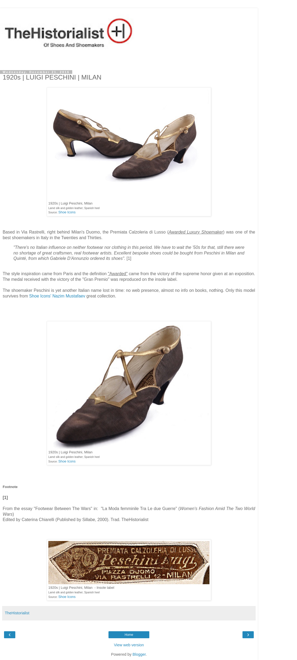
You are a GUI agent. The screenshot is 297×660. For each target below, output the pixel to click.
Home (129, 635)
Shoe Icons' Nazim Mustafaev (57, 296)
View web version (129, 645)
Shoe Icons (66, 212)
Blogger (139, 654)
